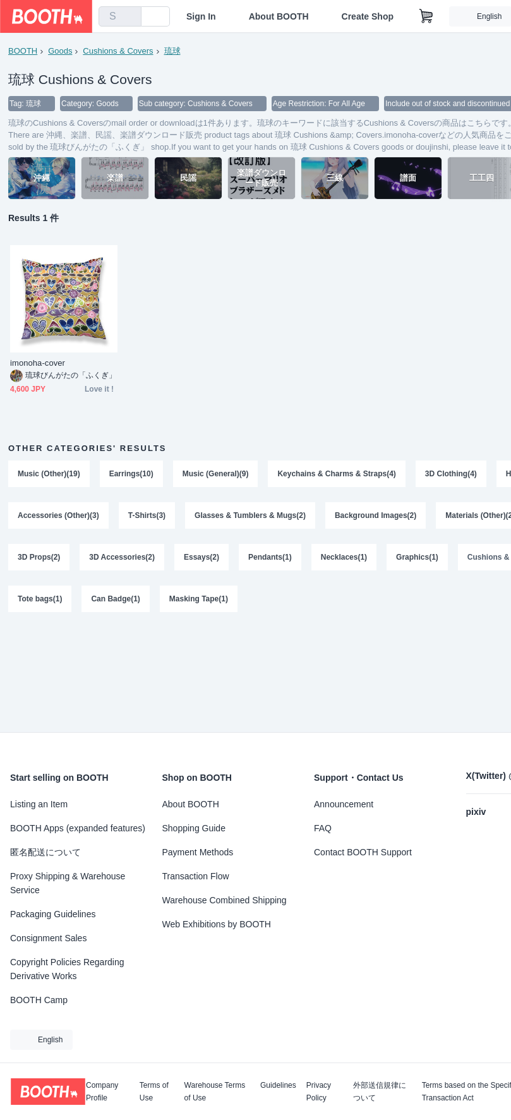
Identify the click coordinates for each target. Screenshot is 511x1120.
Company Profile (102, 1091)
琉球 (172, 51)
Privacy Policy (318, 1091)
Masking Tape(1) (198, 598)
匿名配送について (45, 852)
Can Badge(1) (115, 598)
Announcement (343, 804)
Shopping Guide (193, 828)
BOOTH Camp (39, 1000)
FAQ (323, 828)
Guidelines (278, 1085)
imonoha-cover (37, 363)
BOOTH (22, 51)
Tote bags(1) (40, 598)
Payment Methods (198, 852)
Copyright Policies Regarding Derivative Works (67, 969)
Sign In (201, 16)
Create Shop (368, 16)
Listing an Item (39, 804)
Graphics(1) (417, 557)
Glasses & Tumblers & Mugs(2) (250, 515)
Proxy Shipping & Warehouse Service (67, 883)
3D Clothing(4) (451, 473)
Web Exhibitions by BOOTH (216, 924)
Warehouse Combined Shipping (224, 900)
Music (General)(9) (216, 473)
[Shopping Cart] (426, 16)
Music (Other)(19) (49, 473)
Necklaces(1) (344, 557)
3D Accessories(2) (122, 557)
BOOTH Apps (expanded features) (77, 828)
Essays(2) (201, 557)
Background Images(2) (375, 515)
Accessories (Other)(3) (58, 515)
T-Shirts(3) (146, 515)
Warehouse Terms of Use (215, 1091)
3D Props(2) (39, 557)
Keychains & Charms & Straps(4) (336, 473)
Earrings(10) (131, 473)
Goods (60, 51)
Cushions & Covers (118, 51)
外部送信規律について (379, 1091)
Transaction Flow (195, 876)
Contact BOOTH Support (363, 852)
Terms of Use (154, 1091)
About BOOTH (279, 16)
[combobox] (120, 16)
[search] (128, 17)
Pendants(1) (270, 557)
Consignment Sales (48, 938)
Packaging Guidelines (52, 914)
